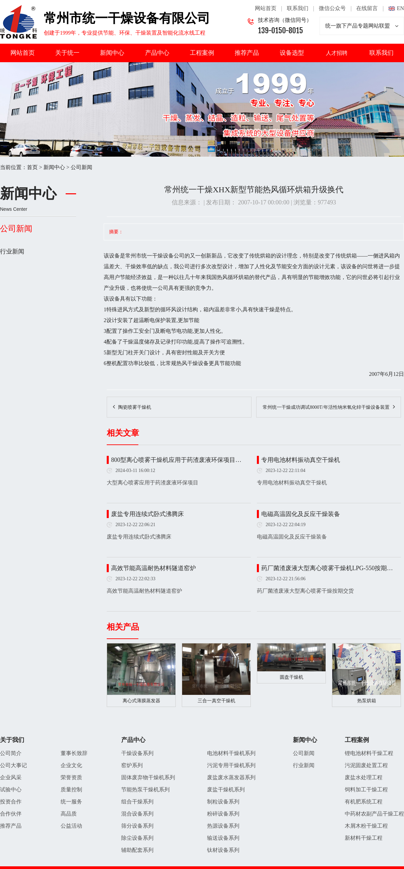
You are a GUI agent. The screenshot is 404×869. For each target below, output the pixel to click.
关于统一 (67, 52)
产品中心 (157, 52)
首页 (32, 167)
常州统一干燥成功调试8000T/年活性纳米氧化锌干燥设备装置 (326, 407)
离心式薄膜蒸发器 (141, 700)
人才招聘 (336, 53)
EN (400, 8)
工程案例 (202, 52)
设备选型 (292, 52)
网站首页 (265, 8)
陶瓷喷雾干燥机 (134, 407)
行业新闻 (12, 251)
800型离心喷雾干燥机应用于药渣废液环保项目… (176, 460)
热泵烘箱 (366, 700)
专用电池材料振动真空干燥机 (300, 460)
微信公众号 (332, 8)
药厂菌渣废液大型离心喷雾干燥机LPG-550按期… (327, 568)
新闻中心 (112, 52)
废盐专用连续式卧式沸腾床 (147, 514)
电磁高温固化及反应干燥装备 (300, 514)
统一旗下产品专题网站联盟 (361, 26)
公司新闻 (81, 167)
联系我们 (297, 8)
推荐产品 (247, 52)
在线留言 (367, 8)
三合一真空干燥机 (216, 700)
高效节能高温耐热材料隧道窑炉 (153, 568)
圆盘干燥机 (291, 677)
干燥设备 (163, 256)
